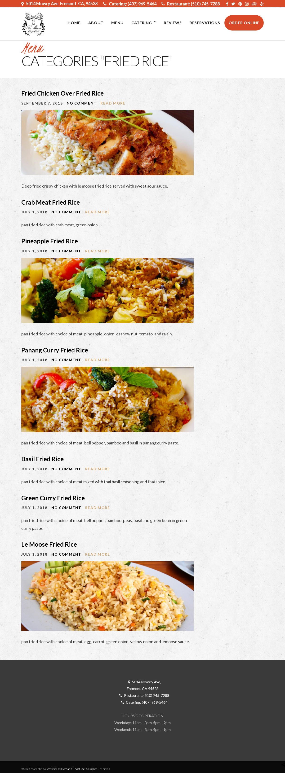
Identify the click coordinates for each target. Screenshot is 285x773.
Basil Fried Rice (42, 459)
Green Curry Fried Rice (53, 498)
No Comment (82, 103)
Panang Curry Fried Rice (54, 350)
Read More (113, 103)
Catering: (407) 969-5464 (129, 3)
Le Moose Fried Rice (49, 544)
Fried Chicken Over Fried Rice (62, 93)
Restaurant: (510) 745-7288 (190, 3)
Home (74, 22)
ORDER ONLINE (244, 22)
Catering (141, 22)
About (95, 22)
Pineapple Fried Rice (49, 241)
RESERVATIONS (205, 22)
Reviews (173, 22)
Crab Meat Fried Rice (50, 202)
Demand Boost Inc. (73, 769)
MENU (117, 22)
